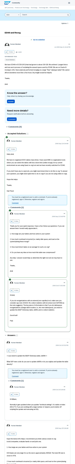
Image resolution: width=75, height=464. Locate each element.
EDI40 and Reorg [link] (54, 7)
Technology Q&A (43, 7)
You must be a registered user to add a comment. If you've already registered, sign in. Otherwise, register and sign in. (34, 198)
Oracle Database (10, 59)
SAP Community (9, 7)
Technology (34, 7)
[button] (6, 52)
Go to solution (39, 40)
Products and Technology (22, 7)
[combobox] (45, 15)
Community (16, 3)
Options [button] (64, 23)
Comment (12, 119)
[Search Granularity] (12, 15)
